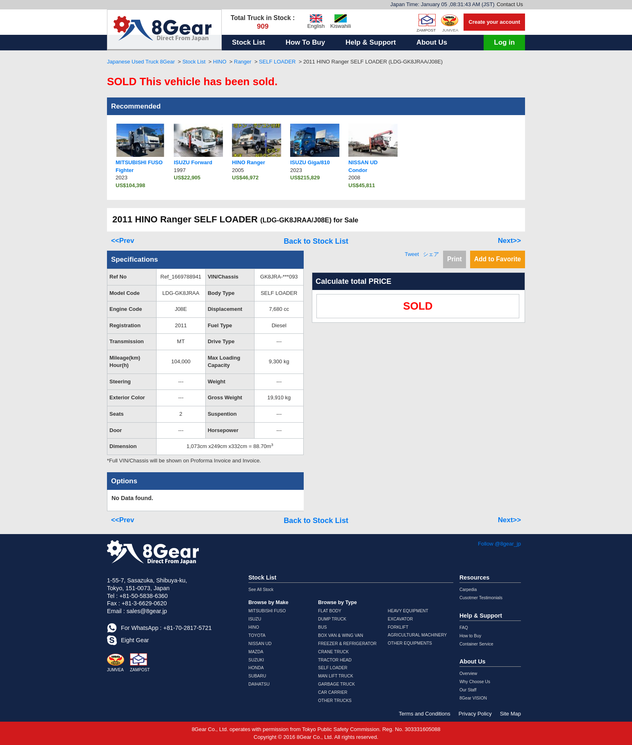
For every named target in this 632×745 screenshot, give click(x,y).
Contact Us (510, 4)
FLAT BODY (329, 611)
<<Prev (122, 241)
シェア (431, 254)
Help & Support (371, 42)
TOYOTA (257, 635)
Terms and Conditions (424, 714)
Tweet (412, 254)
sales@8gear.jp (147, 611)
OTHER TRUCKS (335, 700)
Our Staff (467, 690)
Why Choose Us (474, 681)
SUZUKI (256, 660)
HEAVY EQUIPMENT (408, 611)
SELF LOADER (277, 62)
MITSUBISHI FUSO (267, 611)
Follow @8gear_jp (499, 544)
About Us (431, 42)
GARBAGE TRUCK (336, 684)
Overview (468, 673)
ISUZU (254, 619)
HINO (220, 62)
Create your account (494, 22)
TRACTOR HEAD (335, 660)
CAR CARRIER (333, 692)
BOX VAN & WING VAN (340, 635)
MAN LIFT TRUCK (335, 676)
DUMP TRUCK (332, 619)
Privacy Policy (475, 714)
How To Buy (305, 42)
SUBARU (257, 676)
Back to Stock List (316, 241)
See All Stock (260, 589)
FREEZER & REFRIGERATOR (347, 643)
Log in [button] (504, 42)
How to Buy (470, 636)
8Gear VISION (473, 698)
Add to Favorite (497, 259)
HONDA (256, 668)
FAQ (463, 627)
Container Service (476, 644)
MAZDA (255, 652)
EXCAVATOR (400, 619)
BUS (322, 627)
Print (454, 259)
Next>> (509, 241)
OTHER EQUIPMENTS (410, 643)
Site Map (510, 714)
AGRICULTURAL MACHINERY (417, 635)
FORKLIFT (398, 627)
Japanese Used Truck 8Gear (141, 62)
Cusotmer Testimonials (480, 598)
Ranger (243, 62)
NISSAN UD (260, 643)
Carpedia (468, 589)
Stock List (248, 42)
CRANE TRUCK (333, 652)
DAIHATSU (259, 684)
